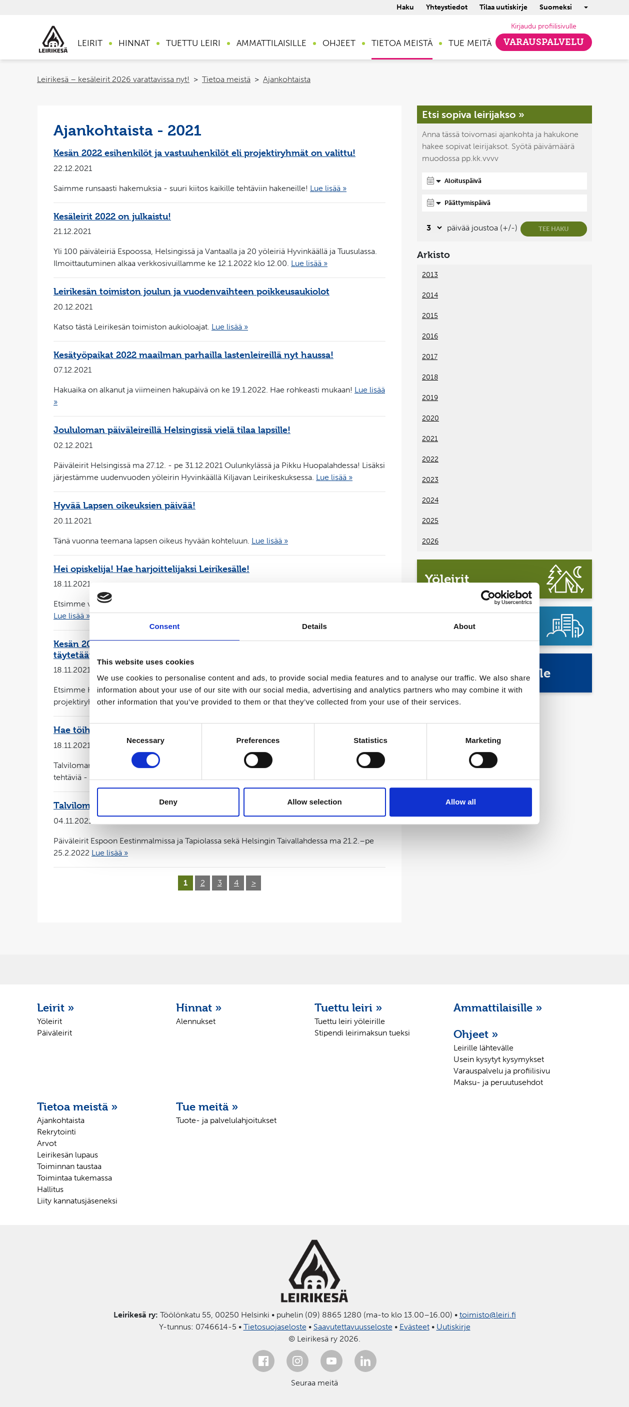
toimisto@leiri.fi (488, 1315)
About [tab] (465, 626)
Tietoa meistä (402, 43)
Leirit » (55, 1007)
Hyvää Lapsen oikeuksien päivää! (125, 505)
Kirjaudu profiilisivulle (543, 26)
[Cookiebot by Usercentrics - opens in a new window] (488, 597)
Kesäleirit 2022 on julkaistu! (112, 216)
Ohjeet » (476, 1034)
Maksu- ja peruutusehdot (498, 1082)
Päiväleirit (54, 1033)
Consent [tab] (165, 626)
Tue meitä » (207, 1106)
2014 (430, 295)
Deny (168, 802)
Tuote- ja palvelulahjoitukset (226, 1120)
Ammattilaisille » (498, 1007)
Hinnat (134, 43)
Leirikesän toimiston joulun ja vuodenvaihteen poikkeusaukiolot (192, 291)
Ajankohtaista (286, 79)
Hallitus (50, 1189)
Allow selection (314, 802)
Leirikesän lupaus (67, 1155)
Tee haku (553, 228)
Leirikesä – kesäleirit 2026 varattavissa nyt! (113, 79)
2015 (430, 316)
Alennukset (196, 1021)
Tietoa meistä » (77, 1106)
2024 (430, 500)
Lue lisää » (328, 188)
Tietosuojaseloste (275, 1327)
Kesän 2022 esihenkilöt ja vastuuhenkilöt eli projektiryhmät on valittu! (205, 153)
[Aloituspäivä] (504, 181)
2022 (430, 459)
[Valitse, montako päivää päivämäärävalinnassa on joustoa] (433, 227)
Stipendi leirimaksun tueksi (362, 1033)
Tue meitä (470, 43)
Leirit (90, 43)
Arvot (46, 1143)
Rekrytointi (56, 1131)
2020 (430, 418)
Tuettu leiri (193, 43)
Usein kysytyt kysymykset (499, 1059)
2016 (430, 336)
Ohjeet (339, 43)
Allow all (461, 802)
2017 (430, 356)
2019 (430, 398)
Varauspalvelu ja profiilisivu (502, 1071)
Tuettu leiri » (348, 1007)
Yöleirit (49, 1021)
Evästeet (415, 1327)
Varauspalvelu (544, 42)
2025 (430, 520)
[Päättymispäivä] (504, 203)
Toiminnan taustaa (69, 1166)
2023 (430, 480)
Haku (405, 7)
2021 (430, 438)
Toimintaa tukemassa (74, 1177)
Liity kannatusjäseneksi (77, 1201)
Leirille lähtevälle (484, 1047)
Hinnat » (199, 1007)
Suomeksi (556, 7)
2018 (430, 377)
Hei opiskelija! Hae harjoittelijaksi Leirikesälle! (152, 569)
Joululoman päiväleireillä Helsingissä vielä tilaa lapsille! (172, 429)
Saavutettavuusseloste (353, 1327)
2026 (430, 541)
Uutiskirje (453, 1327)
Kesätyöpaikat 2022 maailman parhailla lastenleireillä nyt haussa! (194, 355)
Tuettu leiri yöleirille (349, 1021)
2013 (430, 274)
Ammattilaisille (271, 43)
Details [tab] (314, 626)
